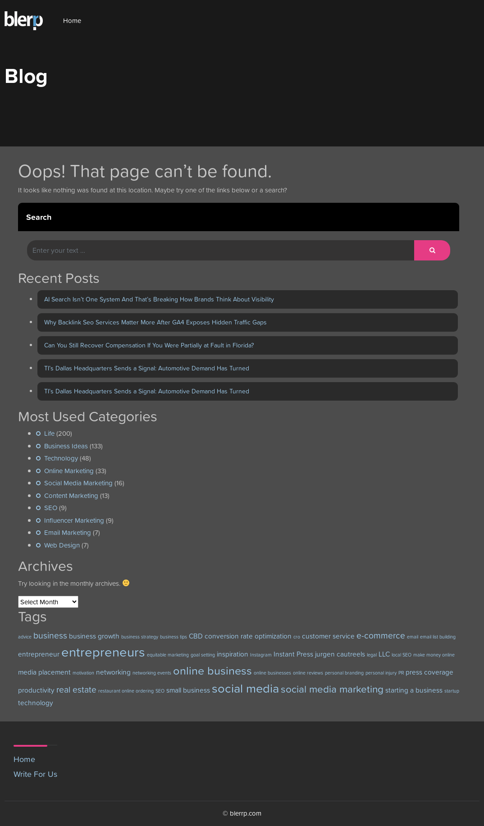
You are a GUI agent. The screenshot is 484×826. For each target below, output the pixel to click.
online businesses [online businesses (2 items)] (272, 672)
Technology (61, 458)
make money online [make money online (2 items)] (434, 654)
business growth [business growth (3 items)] (94, 636)
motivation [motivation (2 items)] (83, 672)
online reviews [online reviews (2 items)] (308, 672)
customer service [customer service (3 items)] (328, 636)
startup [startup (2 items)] (451, 690)
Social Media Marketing (78, 483)
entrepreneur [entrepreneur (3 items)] (38, 654)
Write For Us (35, 774)
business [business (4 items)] (50, 635)
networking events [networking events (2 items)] (151, 672)
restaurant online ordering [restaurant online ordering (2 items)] (126, 690)
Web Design (62, 545)
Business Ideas (66, 446)
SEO (50, 507)
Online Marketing (69, 470)
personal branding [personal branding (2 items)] (344, 672)
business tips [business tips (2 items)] (173, 636)
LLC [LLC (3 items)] (384, 654)
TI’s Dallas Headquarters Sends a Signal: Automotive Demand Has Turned (146, 368)
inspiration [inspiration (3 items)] (232, 654)
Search (38, 217)
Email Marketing (67, 532)
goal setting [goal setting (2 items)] (203, 654)
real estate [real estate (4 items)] (76, 689)
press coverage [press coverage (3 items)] (429, 672)
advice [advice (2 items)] (25, 636)
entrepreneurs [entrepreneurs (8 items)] (103, 652)
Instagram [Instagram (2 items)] (261, 654)
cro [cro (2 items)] (296, 636)
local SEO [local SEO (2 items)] (401, 654)
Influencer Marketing (74, 520)
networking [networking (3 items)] (113, 672)
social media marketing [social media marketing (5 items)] (332, 689)
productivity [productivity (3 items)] (36, 690)
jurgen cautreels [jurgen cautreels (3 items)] (340, 654)
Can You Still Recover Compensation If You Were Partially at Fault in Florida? (149, 345)
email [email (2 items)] (412, 636)
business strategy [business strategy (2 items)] (139, 636)
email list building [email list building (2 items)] (438, 636)
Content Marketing (71, 495)
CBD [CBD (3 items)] (196, 636)
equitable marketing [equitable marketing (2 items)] (168, 654)
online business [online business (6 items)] (212, 670)
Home (72, 20)
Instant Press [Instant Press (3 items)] (293, 654)
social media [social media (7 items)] (245, 688)
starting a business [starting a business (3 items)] (414, 690)
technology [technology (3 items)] (35, 703)
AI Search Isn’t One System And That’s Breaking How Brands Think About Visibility (159, 299)
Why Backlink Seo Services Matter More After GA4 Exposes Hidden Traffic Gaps (155, 322)
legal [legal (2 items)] (372, 654)
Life (49, 433)
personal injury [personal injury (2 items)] (381, 672)
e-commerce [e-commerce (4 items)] (380, 635)
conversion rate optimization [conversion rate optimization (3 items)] (248, 636)
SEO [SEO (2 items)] (159, 690)
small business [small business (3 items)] (188, 690)
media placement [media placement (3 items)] (44, 672)
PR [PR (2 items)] (401, 672)
